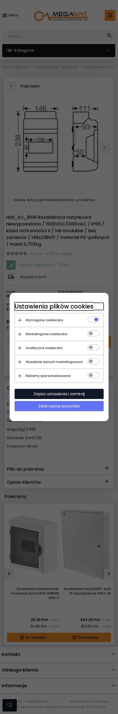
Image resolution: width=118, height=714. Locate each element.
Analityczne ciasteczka (44, 348)
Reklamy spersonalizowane (48, 375)
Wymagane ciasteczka (44, 320)
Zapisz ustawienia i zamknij (59, 394)
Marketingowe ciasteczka (46, 334)
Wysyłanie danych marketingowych (54, 361)
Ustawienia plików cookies (54, 306)
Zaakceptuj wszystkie (59, 406)
